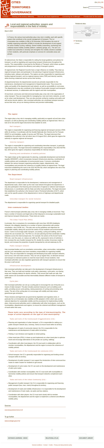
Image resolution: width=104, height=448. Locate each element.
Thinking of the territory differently (23, 16)
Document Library (86, 438)
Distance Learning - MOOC (18, 438)
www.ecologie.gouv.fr (12, 421)
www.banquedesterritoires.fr (13, 410)
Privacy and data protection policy (63, 445)
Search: (85, 7)
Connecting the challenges (71, 16)
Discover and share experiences (48, 16)
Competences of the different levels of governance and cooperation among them (88, 28)
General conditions (37, 445)
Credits (51, 445)
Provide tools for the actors (92, 16)
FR (102, 2)
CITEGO (5, 16)
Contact (45, 445)
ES (99, 2)
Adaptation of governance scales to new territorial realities (95, 33)
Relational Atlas (52, 438)
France (77, 43)
